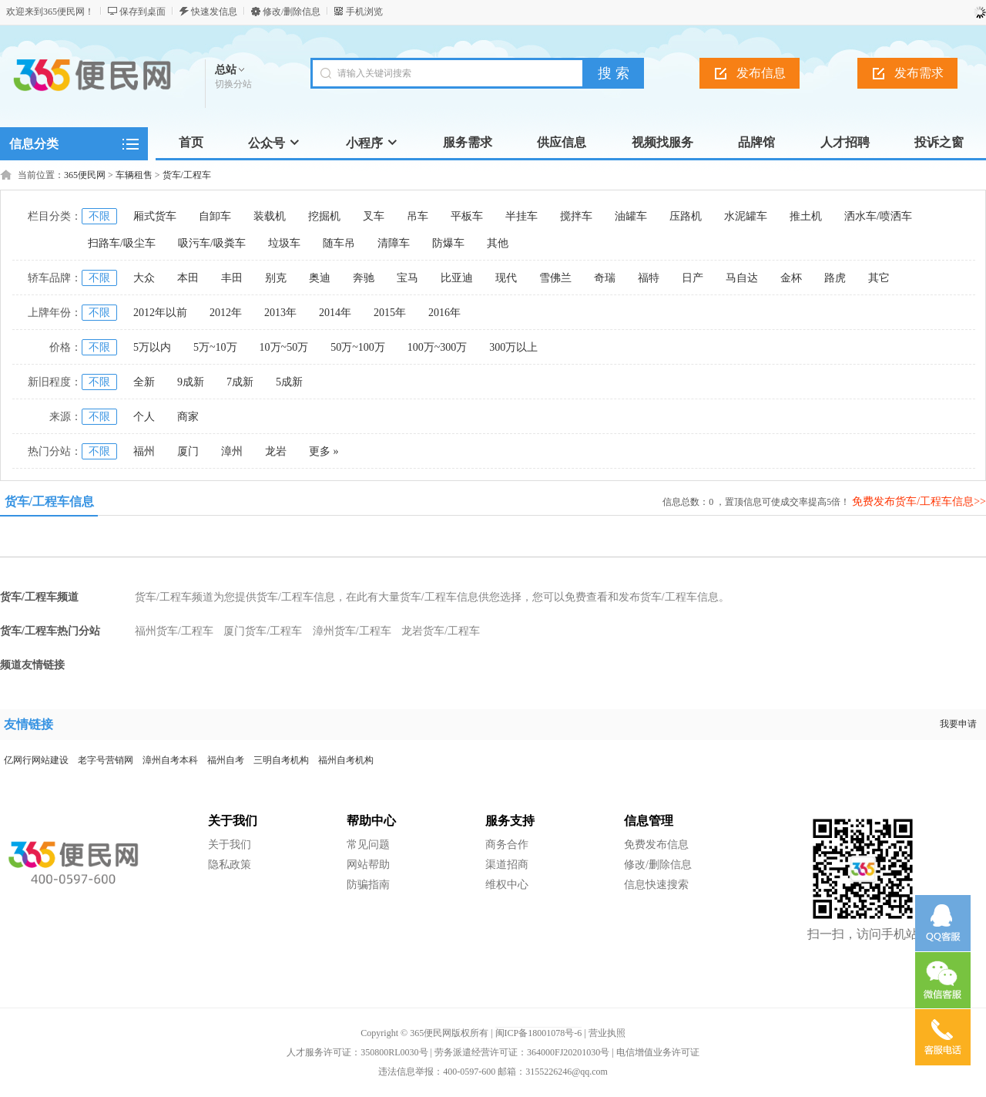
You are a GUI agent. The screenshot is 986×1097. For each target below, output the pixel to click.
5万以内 (152, 347)
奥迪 (319, 278)
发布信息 (761, 72)
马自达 (742, 278)
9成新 (190, 382)
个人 (144, 416)
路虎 (835, 278)
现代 (506, 278)
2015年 (390, 312)
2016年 (444, 312)
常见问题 (368, 844)
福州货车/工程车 (174, 631)
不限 (99, 216)
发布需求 (919, 72)
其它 (879, 278)
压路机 (685, 216)
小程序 (372, 143)
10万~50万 (284, 347)
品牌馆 (756, 142)
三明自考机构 (281, 760)
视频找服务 (662, 142)
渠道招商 (506, 864)
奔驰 (363, 278)
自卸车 (215, 216)
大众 (144, 278)
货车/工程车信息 (49, 501)
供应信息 (561, 142)
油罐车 (631, 216)
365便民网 (85, 175)
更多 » (324, 451)
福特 (648, 278)
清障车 (393, 243)
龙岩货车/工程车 (440, 631)
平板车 (467, 216)
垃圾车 (284, 243)
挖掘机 (324, 216)
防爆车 (448, 243)
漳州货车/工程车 (352, 631)
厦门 (188, 451)
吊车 (417, 216)
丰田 (232, 278)
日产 (692, 278)
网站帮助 (368, 864)
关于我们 (229, 844)
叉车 (373, 216)
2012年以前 (160, 312)
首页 (191, 142)
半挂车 (521, 216)
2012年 (226, 312)
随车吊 (339, 243)
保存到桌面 (142, 11)
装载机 (269, 216)
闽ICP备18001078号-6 (538, 1033)
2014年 (335, 312)
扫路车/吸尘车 (122, 243)
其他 (497, 243)
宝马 (407, 278)
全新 (144, 382)
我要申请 (958, 723)
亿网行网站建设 (36, 760)
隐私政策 (229, 864)
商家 (188, 416)
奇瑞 (604, 278)
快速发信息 (214, 11)
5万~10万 (215, 347)
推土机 (806, 216)
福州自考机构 (346, 760)
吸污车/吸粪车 (212, 243)
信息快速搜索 (656, 884)
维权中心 (506, 884)
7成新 (239, 382)
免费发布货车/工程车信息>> (919, 501)
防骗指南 (368, 884)
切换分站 (233, 84)
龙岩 (276, 451)
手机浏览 (364, 11)
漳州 (232, 451)
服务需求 (467, 142)
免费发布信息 (656, 844)
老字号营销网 (105, 760)
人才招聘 (845, 142)
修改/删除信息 (291, 11)
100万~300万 (437, 347)
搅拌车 (576, 216)
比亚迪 (457, 278)
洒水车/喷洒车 (878, 216)
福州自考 (225, 760)
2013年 (280, 312)
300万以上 (513, 347)
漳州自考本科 (170, 760)
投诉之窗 (939, 142)
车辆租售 (134, 175)
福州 (144, 451)
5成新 (289, 382)
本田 (188, 278)
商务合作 (506, 844)
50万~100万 (357, 347)
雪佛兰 (555, 278)
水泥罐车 (745, 216)
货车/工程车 (187, 175)
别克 (276, 278)
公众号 (274, 143)
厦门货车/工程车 (262, 631)
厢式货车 (154, 216)
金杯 (791, 278)
